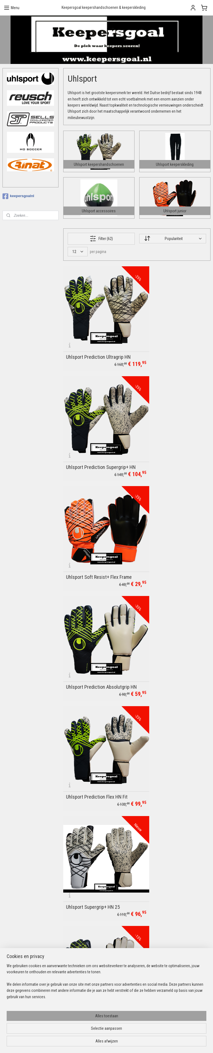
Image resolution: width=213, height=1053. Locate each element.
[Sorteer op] (173, 238)
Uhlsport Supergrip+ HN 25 (169, 533)
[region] (70, 1025)
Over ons (80, 920)
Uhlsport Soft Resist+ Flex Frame (92, 435)
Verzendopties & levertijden (94, 932)
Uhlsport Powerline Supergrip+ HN (173, 816)
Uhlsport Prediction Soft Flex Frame (95, 626)
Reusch (79, 980)
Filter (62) (101, 238)
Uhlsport (80, 974)
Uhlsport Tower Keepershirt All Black (96, 816)
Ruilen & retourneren (89, 938)
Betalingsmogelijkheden (92, 926)
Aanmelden (158, 920)
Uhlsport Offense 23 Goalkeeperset (162, 721)
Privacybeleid (83, 951)
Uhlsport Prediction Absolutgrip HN (174, 435)
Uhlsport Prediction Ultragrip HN (98, 342)
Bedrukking (81, 914)
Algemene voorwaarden (92, 945)
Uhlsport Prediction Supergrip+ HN (173, 340)
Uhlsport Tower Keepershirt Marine (93, 721)
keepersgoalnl (18, 196)
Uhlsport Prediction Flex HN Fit (97, 533)
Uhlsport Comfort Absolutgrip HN (171, 626)
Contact (79, 907)
